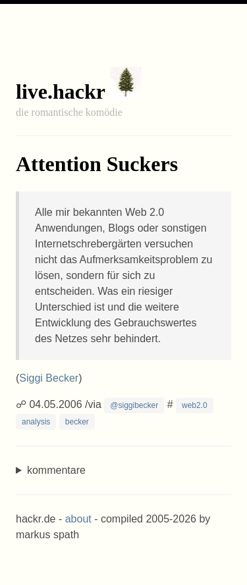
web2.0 (194, 405)
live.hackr (60, 91)
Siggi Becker (48, 378)
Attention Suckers (97, 164)
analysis (36, 421)
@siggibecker (134, 405)
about (78, 518)
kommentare (56, 470)
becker (77, 421)
